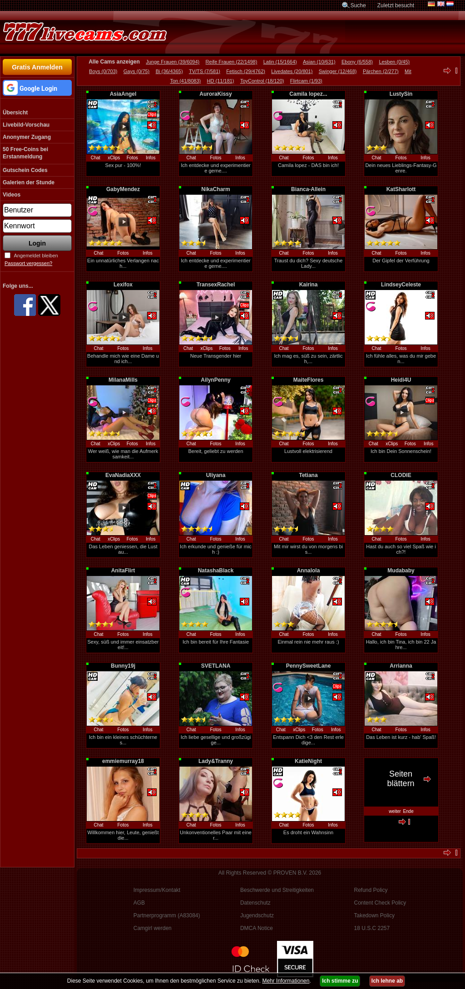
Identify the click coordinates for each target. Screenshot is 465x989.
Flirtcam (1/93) (306, 81)
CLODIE (401, 475)
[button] (37, 88)
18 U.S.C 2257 (372, 928)
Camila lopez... (308, 94)
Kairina (308, 284)
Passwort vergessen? (28, 263)
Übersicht (15, 112)
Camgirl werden (153, 928)
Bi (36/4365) (169, 71)
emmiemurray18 (123, 761)
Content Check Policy (380, 903)
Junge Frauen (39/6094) (172, 61)
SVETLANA (216, 666)
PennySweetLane (308, 666)
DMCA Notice (256, 928)
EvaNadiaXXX (123, 475)
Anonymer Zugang (27, 137)
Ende (408, 811)
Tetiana (308, 475)
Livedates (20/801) (291, 71)
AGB (139, 903)
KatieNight (308, 761)
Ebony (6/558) (357, 61)
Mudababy (400, 570)
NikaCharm (215, 189)
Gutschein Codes (25, 170)
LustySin (401, 94)
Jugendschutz (257, 915)
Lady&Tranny (215, 761)
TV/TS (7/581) (204, 71)
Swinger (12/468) (338, 71)
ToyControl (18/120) (262, 81)
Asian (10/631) (319, 61)
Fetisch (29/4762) (245, 71)
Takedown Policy (374, 915)
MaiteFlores (308, 380)
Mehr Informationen (285, 981)
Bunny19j (123, 666)
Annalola (308, 570)
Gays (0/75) (136, 71)
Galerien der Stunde (28, 182)
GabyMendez (123, 189)
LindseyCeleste (401, 284)
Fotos (132, 157)
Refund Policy (371, 890)
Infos (151, 157)
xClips (114, 157)
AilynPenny (215, 380)
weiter (395, 811)
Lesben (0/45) (394, 61)
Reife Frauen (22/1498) (231, 61)
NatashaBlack (216, 570)
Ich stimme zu (340, 981)
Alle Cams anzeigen (114, 62)
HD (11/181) (220, 81)
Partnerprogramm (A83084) (167, 915)
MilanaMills (123, 380)
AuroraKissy (215, 94)
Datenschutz (255, 903)
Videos (11, 195)
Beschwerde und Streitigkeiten (277, 890)
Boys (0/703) (103, 71)
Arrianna (401, 666)
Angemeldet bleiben (36, 255)
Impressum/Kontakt (157, 890)
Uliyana (216, 475)
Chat (95, 157)
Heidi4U (401, 380)
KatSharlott (401, 189)
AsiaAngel (123, 94)
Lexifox (123, 284)
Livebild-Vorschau (26, 125)
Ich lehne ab (387, 981)
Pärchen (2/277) (381, 71)
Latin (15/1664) (280, 61)
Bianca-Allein (308, 189)
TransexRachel (216, 284)
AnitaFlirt (123, 570)
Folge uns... (18, 286)
